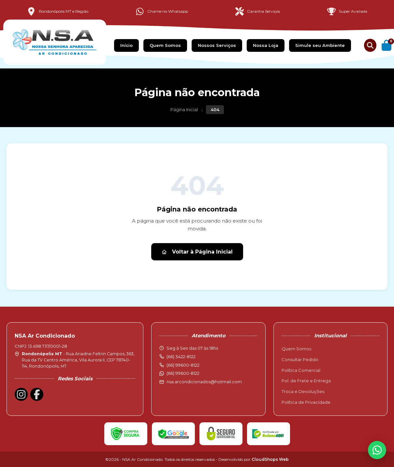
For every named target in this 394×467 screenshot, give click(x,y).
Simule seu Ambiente (320, 45)
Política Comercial (301, 370)
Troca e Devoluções (303, 391)
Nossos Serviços (217, 45)
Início (126, 45)
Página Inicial (184, 109)
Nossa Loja (265, 45)
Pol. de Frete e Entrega (306, 380)
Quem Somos (165, 45)
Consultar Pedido (300, 359)
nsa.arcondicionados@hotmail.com (204, 381)
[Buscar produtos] (370, 45)
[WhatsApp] (377, 450)
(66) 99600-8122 (183, 373)
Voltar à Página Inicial (197, 252)
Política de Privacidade (306, 402)
